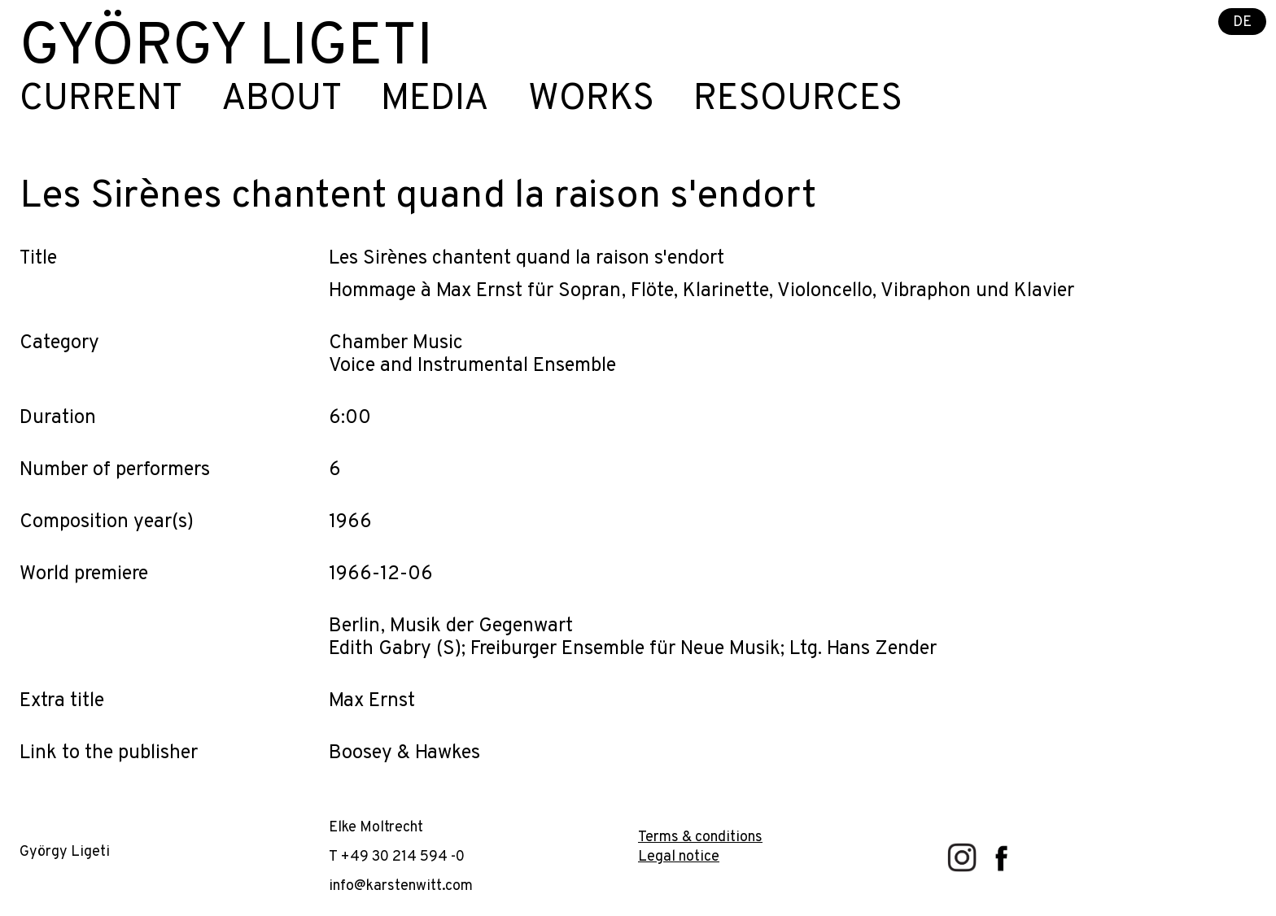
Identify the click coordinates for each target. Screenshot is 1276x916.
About (281, 100)
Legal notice (678, 857)
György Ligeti (226, 48)
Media (435, 100)
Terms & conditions (700, 837)
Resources (797, 100)
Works (591, 100)
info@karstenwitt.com (401, 886)
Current (101, 100)
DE (1242, 22)
